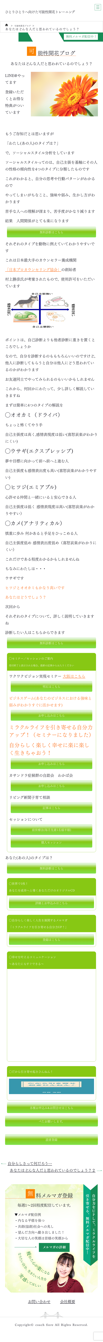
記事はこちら (51, 807)
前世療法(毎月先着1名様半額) (51, 829)
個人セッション (51, 842)
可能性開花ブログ (27, 25)
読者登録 (51, 1139)
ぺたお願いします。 (52, 1121)
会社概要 (67, 1301)
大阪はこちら (74, 676)
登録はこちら (51, 939)
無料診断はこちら (51, 232)
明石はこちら (51, 686)
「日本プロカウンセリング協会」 (33, 269)
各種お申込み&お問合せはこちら (51, 1107)
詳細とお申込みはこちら (51, 902)
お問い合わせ (39, 1301)
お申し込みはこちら (51, 715)
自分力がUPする (40, 36)
